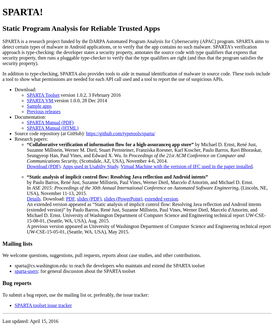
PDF (70, 198)
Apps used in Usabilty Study (90, 166)
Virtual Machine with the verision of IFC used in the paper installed (187, 166)
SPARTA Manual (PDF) (50, 122)
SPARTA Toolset (43, 95)
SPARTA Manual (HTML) (53, 128)
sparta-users (26, 271)
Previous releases (44, 111)
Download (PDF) (44, 166)
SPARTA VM (40, 100)
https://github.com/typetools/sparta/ (120, 133)
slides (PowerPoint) (123, 198)
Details (34, 198)
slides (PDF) (89, 198)
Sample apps (39, 106)
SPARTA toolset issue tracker (43, 305)
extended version (161, 198)
